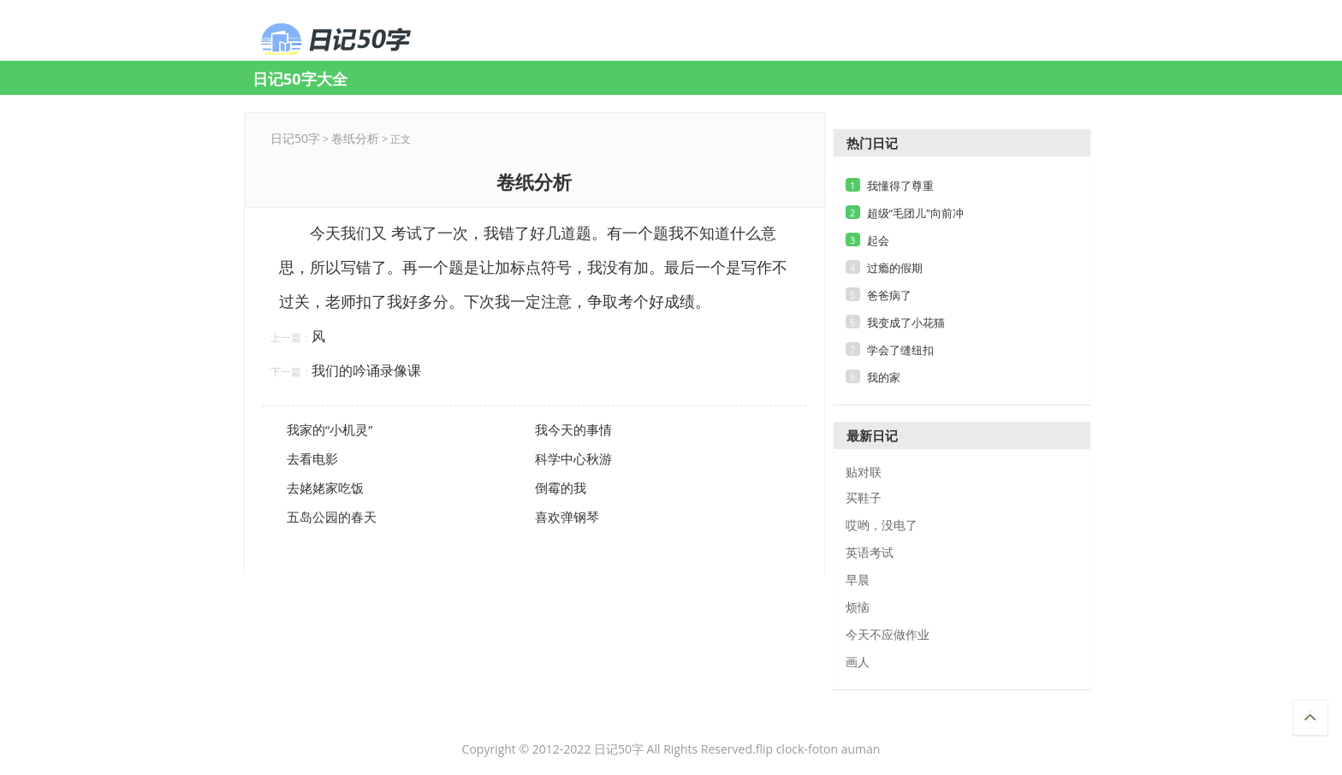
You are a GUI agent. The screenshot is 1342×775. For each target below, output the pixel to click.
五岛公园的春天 (332, 516)
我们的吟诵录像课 (366, 370)
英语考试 (870, 552)
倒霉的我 (560, 487)
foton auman (844, 749)
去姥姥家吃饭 (325, 487)
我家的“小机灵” (329, 429)
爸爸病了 (889, 295)
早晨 (858, 580)
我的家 (883, 377)
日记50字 (295, 138)
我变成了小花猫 (906, 322)
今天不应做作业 (887, 634)
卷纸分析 (371, 39)
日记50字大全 (299, 78)
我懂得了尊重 (900, 185)
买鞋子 (864, 498)
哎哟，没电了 (881, 525)
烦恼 (858, 607)
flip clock (780, 749)
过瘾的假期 (895, 267)
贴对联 (864, 472)
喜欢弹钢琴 (567, 516)
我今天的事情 (573, 429)
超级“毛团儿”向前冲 (915, 213)
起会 (878, 240)
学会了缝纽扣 (900, 350)
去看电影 (312, 458)
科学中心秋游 (573, 458)
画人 (858, 662)
